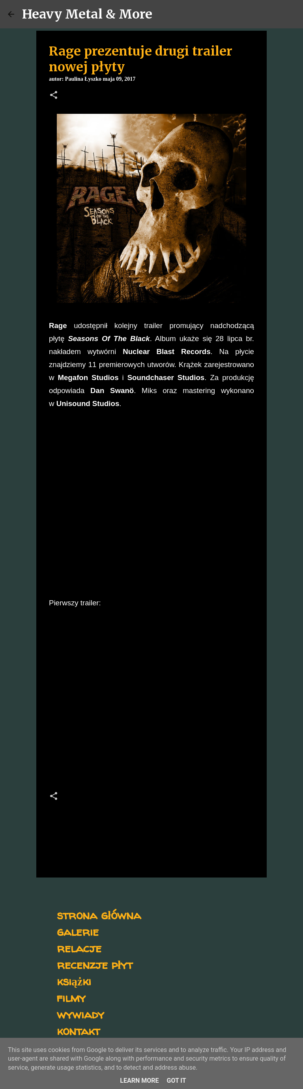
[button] (53, 95)
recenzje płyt (95, 964)
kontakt (78, 1030)
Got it (176, 1080)
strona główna (99, 915)
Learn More (139, 1080)
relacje (79, 948)
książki (74, 981)
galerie (78, 931)
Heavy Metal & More (87, 14)
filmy (71, 997)
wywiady (80, 1014)
